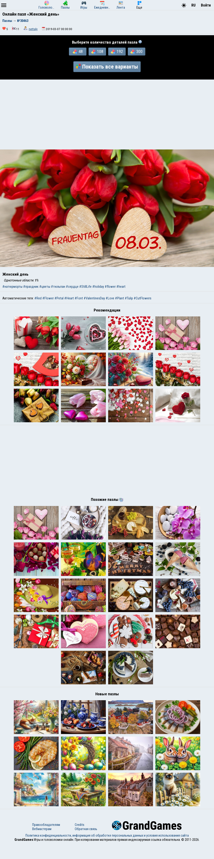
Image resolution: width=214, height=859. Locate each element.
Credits (79, 840)
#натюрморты (12, 286)
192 (117, 51)
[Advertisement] (107, 114)
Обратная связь (86, 844)
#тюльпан (58, 286)
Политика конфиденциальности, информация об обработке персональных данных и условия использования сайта (107, 850)
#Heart (69, 298)
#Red (38, 298)
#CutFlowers (142, 298)
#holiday (98, 286)
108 (97, 51)
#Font (79, 298)
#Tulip (129, 298)
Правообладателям (46, 840)
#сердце (72, 286)
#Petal (59, 298)
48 (78, 51)
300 (136, 51)
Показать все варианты (107, 66)
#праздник (31, 286)
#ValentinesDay (94, 298)
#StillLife (85, 286)
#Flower (48, 298)
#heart (120, 286)
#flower (110, 286)
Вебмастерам (41, 844)
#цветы (44, 286)
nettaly (33, 29)
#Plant (119, 298)
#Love (110, 298)
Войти (206, 5)
